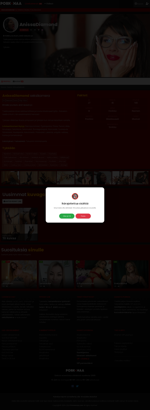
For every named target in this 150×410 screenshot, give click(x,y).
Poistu (83, 216)
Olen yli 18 (67, 216)
